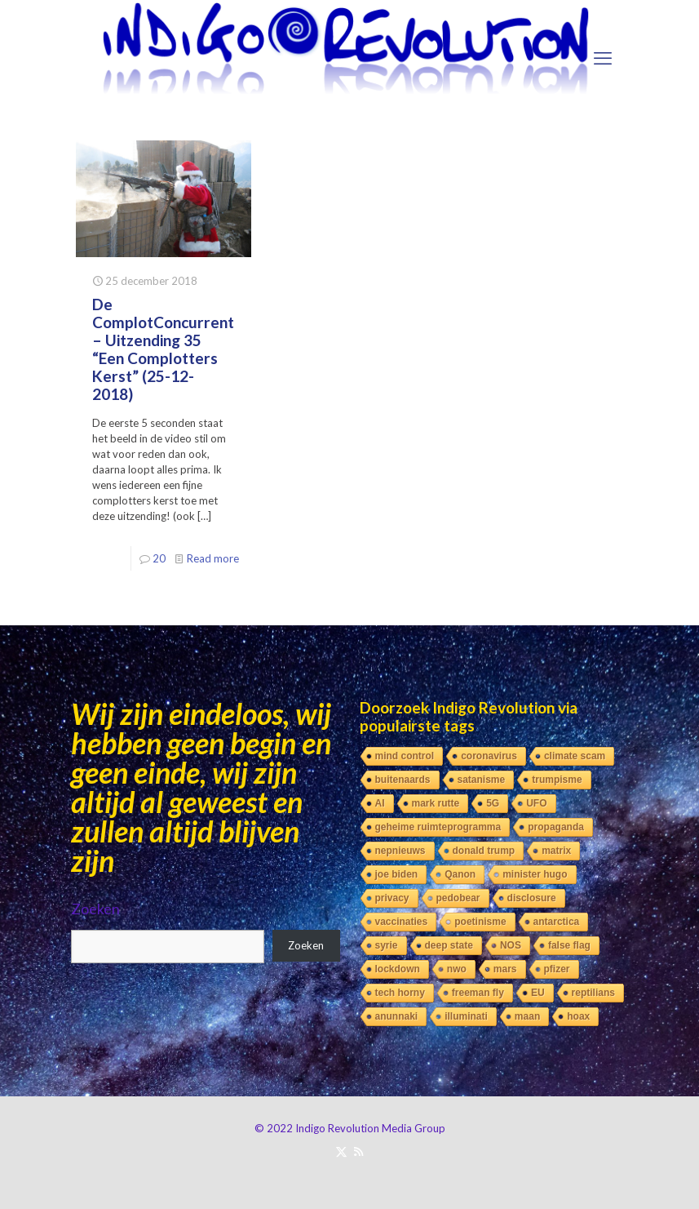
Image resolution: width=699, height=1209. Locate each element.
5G (492, 803)
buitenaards (403, 779)
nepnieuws (400, 850)
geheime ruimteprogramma (438, 827)
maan (527, 1016)
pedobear (458, 898)
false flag (569, 945)
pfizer (557, 969)
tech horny (400, 992)
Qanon (460, 874)
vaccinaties (401, 921)
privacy (392, 898)
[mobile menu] (603, 58)
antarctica (556, 921)
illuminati (466, 1016)
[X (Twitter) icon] (341, 1151)
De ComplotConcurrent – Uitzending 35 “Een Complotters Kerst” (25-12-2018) (163, 349)
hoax (578, 1016)
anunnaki (396, 1016)
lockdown (397, 969)
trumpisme (557, 779)
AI (380, 803)
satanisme (482, 779)
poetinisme (480, 921)
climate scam (574, 756)
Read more (213, 558)
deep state (449, 945)
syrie (386, 945)
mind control (405, 756)
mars (505, 969)
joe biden (396, 874)
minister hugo (534, 874)
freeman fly (478, 992)
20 (159, 558)
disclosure (531, 898)
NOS (510, 945)
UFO (536, 803)
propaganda (556, 827)
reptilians (593, 992)
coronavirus (489, 756)
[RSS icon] (358, 1151)
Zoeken (95, 909)
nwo (457, 969)
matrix (556, 850)
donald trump (484, 850)
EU (538, 992)
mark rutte (436, 803)
